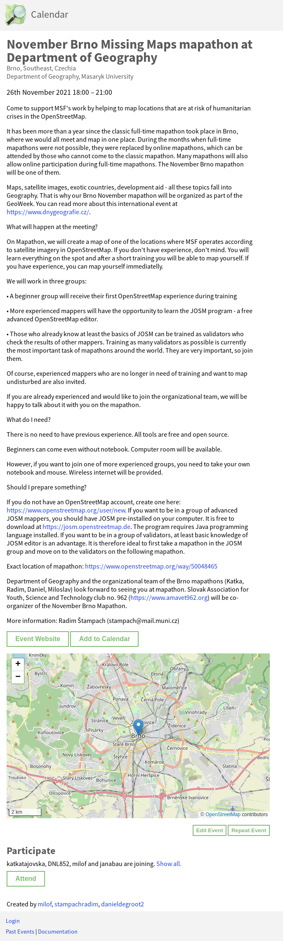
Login (13, 921)
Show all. (169, 863)
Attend (25, 878)
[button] (138, 727)
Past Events (20, 931)
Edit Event (209, 830)
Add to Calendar (104, 638)
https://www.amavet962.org (169, 597)
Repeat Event (248, 830)
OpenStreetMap (223, 814)
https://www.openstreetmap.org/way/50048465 (151, 566)
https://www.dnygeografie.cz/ (48, 212)
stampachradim (76, 904)
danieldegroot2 (122, 904)
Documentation (58, 931)
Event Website (37, 638)
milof (45, 904)
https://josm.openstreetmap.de (86, 526)
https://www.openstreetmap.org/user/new (66, 510)
